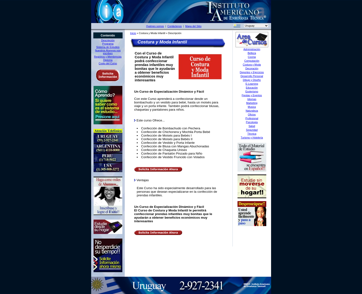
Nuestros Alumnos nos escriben (108, 52)
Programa (107, 43)
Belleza (252, 53)
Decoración (251, 68)
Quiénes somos (155, 26)
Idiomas (251, 99)
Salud (252, 126)
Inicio (133, 33)
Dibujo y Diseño (252, 79)
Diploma (108, 60)
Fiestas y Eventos (252, 95)
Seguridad (252, 129)
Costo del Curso (108, 63)
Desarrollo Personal (252, 76)
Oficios (252, 114)
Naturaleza (252, 110)
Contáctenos (174, 26)
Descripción (108, 40)
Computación (251, 60)
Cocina (252, 56)
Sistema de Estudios (107, 47)
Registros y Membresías (108, 56)
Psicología (252, 122)
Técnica (251, 133)
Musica (252, 106)
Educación (252, 87)
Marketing (251, 103)
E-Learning (252, 83)
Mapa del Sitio (193, 26)
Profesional (251, 118)
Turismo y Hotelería (252, 137)
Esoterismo (251, 91)
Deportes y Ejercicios (252, 72)
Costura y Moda (252, 64)
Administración (251, 49)
